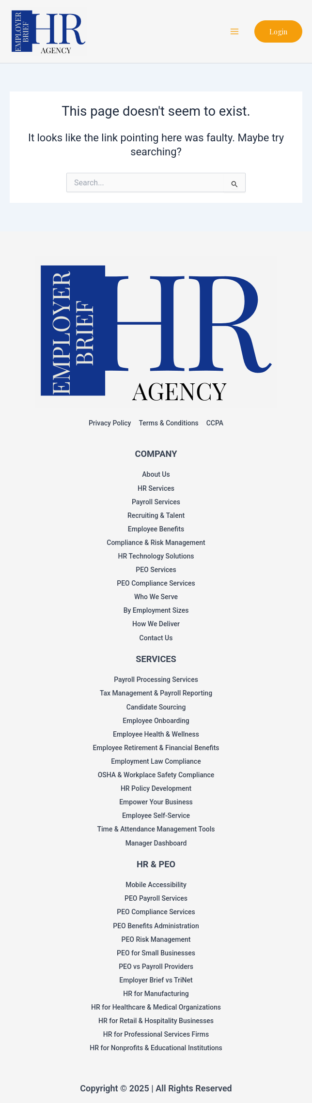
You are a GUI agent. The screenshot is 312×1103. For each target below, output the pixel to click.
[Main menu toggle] (234, 31)
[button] (278, 31)
